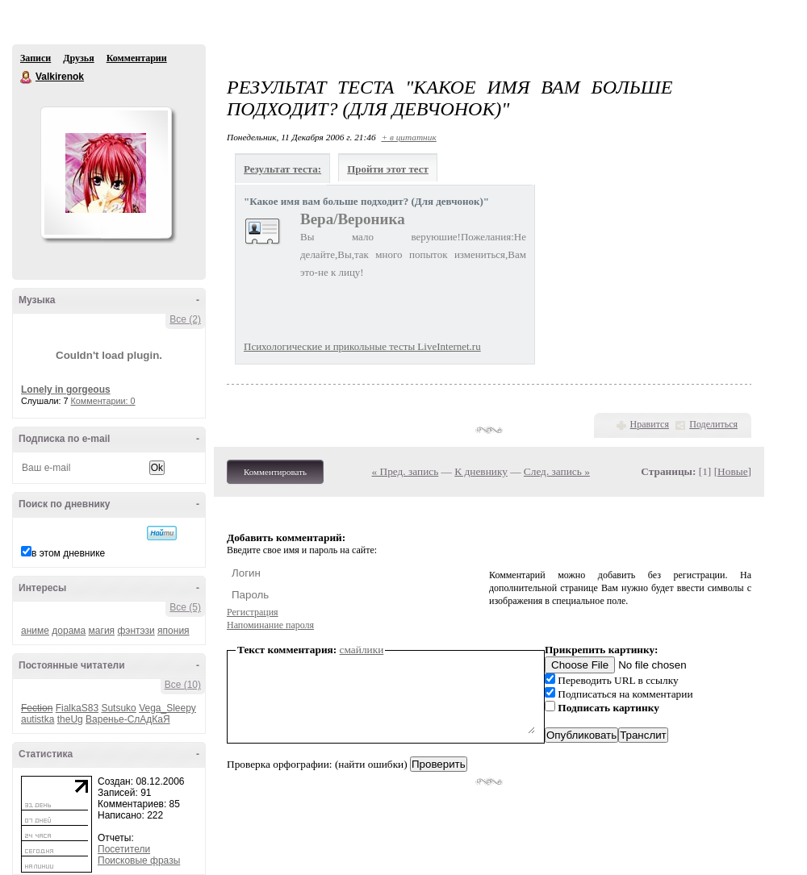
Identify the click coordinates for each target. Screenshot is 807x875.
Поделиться (713, 424)
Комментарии (137, 58)
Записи (35, 58)
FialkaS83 (77, 708)
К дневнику (481, 471)
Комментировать (275, 472)
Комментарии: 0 (103, 401)
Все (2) (185, 319)
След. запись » (557, 471)
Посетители (124, 849)
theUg (70, 719)
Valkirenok (26, 77)
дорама (69, 630)
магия (102, 630)
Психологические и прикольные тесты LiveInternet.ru (362, 346)
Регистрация (252, 612)
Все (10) (183, 684)
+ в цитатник (408, 137)
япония (173, 630)
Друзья (78, 58)
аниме (35, 630)
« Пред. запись (405, 471)
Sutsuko (118, 708)
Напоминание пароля (270, 625)
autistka (37, 719)
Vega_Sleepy (167, 708)
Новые (732, 471)
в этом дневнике (68, 553)
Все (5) (185, 607)
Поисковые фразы (139, 860)
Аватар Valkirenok (105, 172)
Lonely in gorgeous (66, 389)
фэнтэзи (135, 630)
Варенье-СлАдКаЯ (128, 719)
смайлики (362, 650)
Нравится (649, 424)
